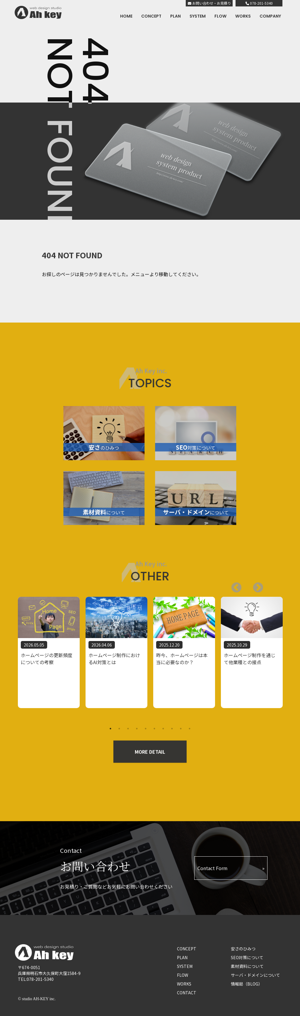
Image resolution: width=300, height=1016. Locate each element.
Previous (255, 585)
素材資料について (247, 966)
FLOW (220, 16)
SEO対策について (247, 957)
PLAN (175, 16)
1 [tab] (110, 729)
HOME (126, 16)
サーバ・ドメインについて (255, 975)
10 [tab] (189, 729)
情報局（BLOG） (246, 984)
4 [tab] (137, 729)
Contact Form (212, 868)
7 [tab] (163, 729)
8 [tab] (172, 729)
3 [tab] (128, 729)
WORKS (243, 16)
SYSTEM (198, 16)
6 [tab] (154, 729)
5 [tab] (146, 729)
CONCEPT (151, 16)
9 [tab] (181, 729)
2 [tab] (119, 729)
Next (233, 585)
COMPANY (270, 16)
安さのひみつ (243, 949)
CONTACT (186, 992)
